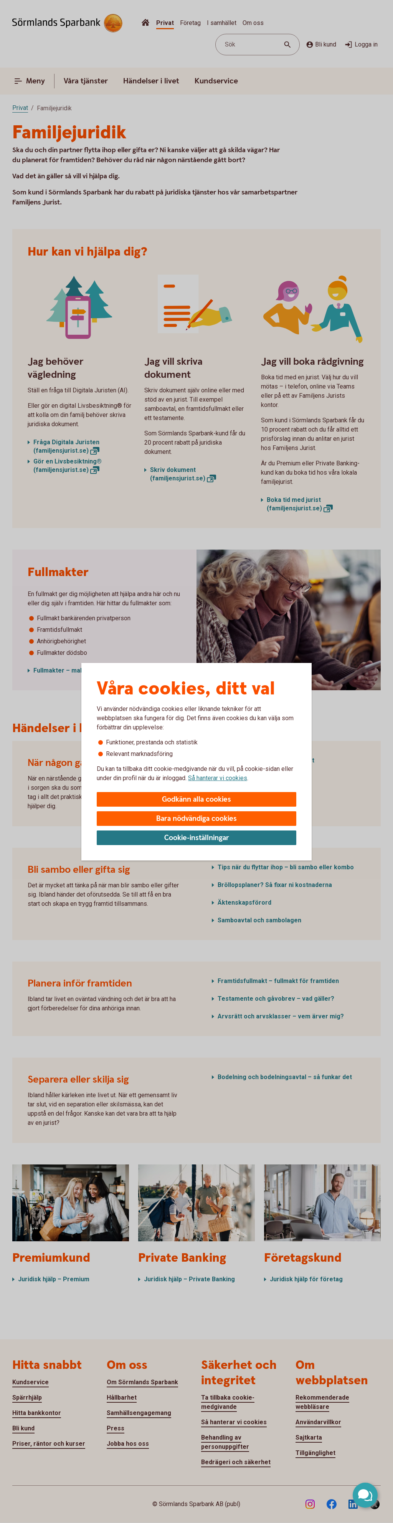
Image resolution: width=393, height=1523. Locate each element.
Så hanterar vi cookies (217, 778)
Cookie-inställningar (196, 838)
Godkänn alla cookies (196, 799)
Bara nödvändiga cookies (196, 819)
